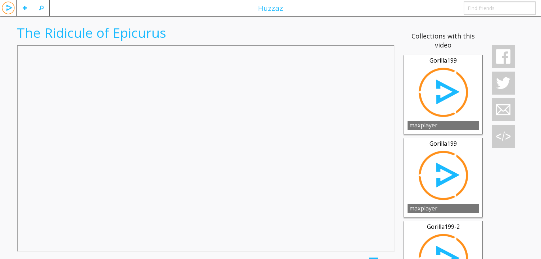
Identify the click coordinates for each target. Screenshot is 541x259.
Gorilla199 (443, 60)
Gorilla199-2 (443, 227)
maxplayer (423, 125)
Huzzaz (270, 8)
